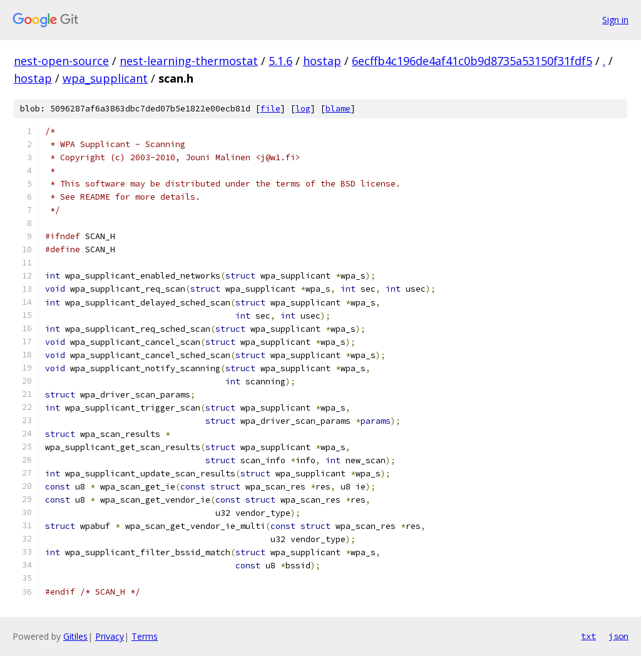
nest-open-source (61, 60)
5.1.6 (280, 60)
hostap (322, 60)
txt (588, 636)
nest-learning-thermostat (189, 60)
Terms (144, 636)
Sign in (615, 20)
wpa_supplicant (105, 78)
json (618, 636)
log (302, 108)
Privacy (109, 636)
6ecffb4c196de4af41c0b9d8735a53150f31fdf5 (472, 60)
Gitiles (75, 636)
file (270, 108)
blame (338, 108)
